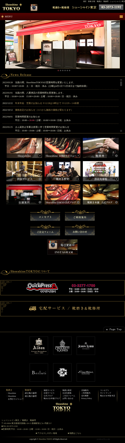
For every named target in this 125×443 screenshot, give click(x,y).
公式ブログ (48, 396)
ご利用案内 (85, 393)
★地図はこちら (74, 433)
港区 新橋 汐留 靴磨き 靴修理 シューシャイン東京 (104, 1)
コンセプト (104, 390)
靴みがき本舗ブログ (52, 398)
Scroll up (121, 80)
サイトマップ (105, 393)
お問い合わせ (68, 398)
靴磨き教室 (67, 390)
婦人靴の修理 (31, 396)
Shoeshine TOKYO (45, 439)
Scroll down (121, 131)
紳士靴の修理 (31, 393)
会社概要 (85, 396)
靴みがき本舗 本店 (107, 396)
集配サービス (49, 390)
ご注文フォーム (69, 396)
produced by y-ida (103, 439)
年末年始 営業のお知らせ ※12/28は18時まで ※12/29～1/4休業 (47, 103)
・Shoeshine (11, 393)
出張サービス (49, 393)
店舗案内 (85, 390)
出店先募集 (67, 393)
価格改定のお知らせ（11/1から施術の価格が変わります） (44, 110)
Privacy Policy (86, 398)
